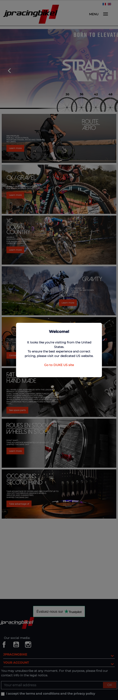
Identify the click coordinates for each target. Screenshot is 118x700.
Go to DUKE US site (59, 365)
